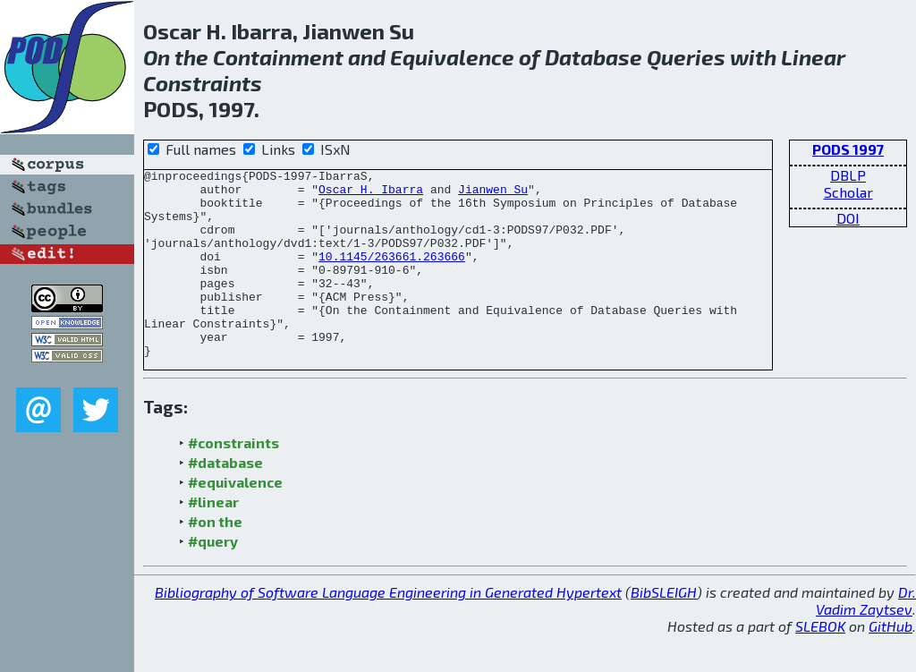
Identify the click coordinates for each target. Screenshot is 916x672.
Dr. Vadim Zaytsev (866, 638)
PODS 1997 (848, 148)
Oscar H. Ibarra (370, 194)
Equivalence (452, 57)
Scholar (848, 191)
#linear (213, 539)
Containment (278, 57)
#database (225, 499)
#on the (215, 558)
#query (213, 578)
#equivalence (235, 519)
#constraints (233, 480)
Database (593, 57)
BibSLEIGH (664, 629)
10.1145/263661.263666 (391, 275)
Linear (813, 57)
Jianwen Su (493, 194)
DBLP (848, 174)
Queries (686, 57)
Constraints (202, 83)
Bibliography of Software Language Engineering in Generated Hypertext (388, 629)
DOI (848, 217)
